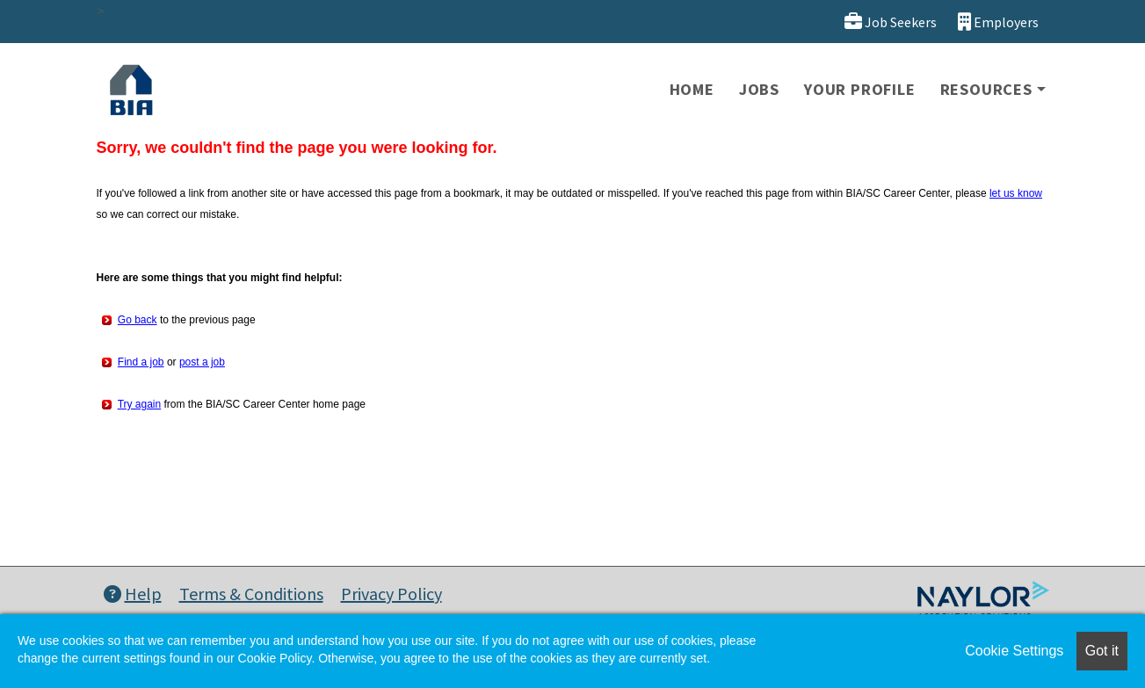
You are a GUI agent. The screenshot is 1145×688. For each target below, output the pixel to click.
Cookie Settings (1014, 650)
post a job (202, 362)
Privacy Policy (391, 594)
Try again (140, 404)
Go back (137, 320)
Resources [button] (986, 89)
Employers (998, 22)
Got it (1102, 650)
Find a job (141, 362)
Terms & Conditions (251, 594)
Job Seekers (890, 22)
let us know (1015, 193)
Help (133, 594)
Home (692, 89)
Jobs (759, 89)
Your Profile (860, 89)
